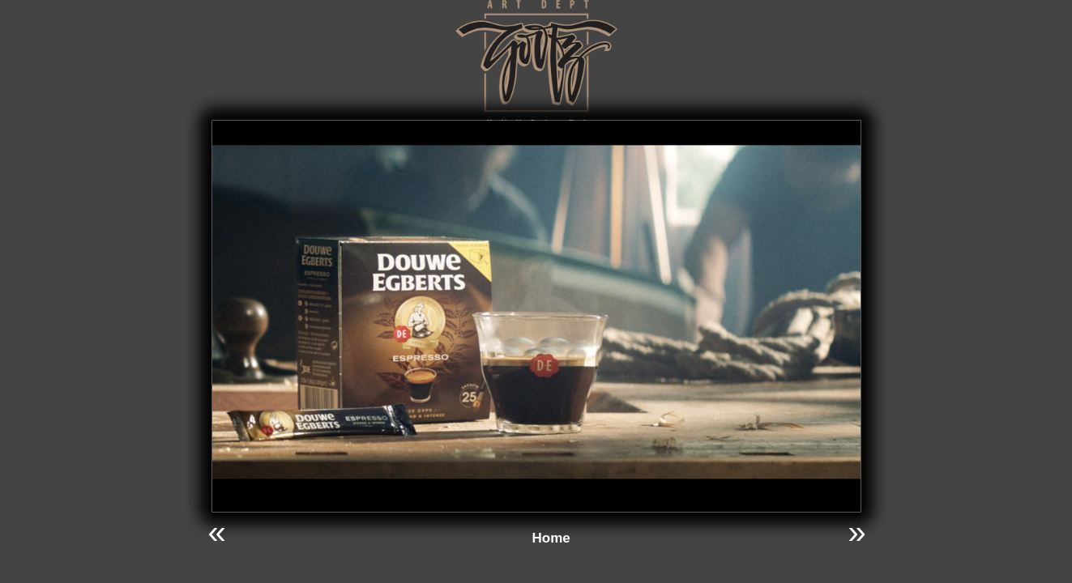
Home (551, 538)
